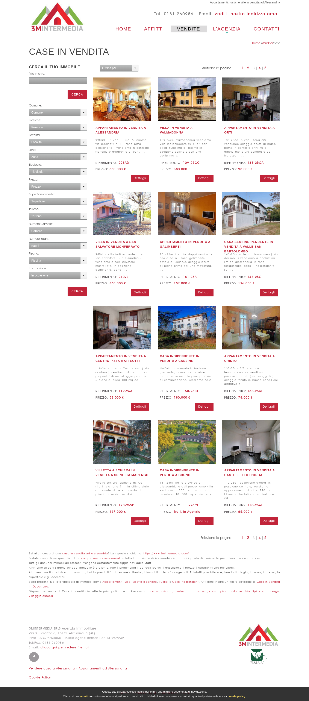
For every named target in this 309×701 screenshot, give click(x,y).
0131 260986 (179, 14)
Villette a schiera (145, 582)
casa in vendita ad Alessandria (85, 553)
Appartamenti (113, 582)
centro (154, 591)
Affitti (154, 29)
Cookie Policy (40, 677)
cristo (165, 591)
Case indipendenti (185, 582)
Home (123, 29)
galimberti (179, 591)
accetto (84, 696)
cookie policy (236, 696)
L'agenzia (227, 29)
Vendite (188, 29)
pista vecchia (240, 591)
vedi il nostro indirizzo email (247, 14)
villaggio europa (41, 596)
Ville (128, 582)
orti (191, 591)
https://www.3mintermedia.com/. (167, 553)
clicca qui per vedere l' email (65, 647)
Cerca (77, 94)
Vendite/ (267, 43)
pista (224, 591)
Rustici (163, 582)
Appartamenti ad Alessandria (103, 668)
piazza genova (207, 591)
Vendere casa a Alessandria (52, 668)
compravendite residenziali (101, 558)
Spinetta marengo (266, 591)
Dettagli (140, 178)
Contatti (267, 29)
